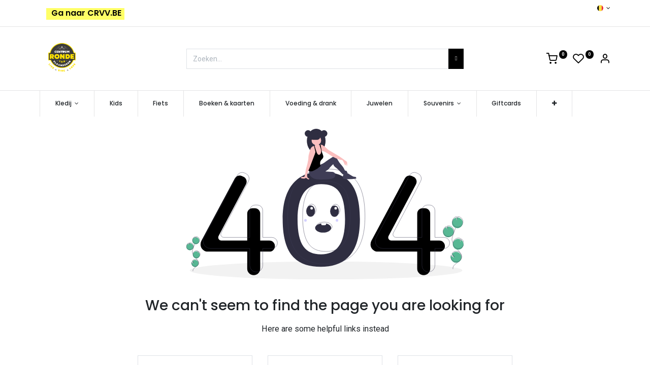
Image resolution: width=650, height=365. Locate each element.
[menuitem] (116, 104)
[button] (554, 104)
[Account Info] (604, 60)
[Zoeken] (456, 59)
